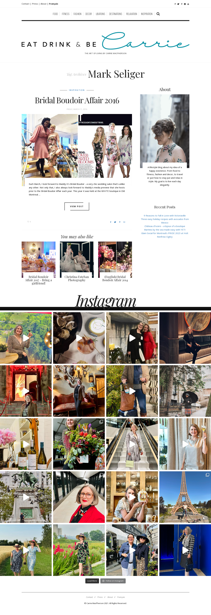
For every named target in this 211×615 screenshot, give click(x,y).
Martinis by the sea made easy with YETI (165, 229)
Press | (36, 3)
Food (55, 14)
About (43, 3)
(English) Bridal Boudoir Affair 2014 (115, 278)
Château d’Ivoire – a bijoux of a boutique (164, 226)
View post (76, 206)
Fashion (77, 14)
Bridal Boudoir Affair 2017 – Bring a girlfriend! (38, 280)
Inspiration (146, 14)
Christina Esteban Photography (77, 278)
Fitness (65, 14)
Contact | (27, 3)
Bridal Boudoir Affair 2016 (77, 100)
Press (100, 597)
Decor (88, 14)
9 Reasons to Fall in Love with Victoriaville (165, 215)
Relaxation (131, 14)
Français (121, 597)
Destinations (115, 14)
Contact (89, 597)
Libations (100, 14)
